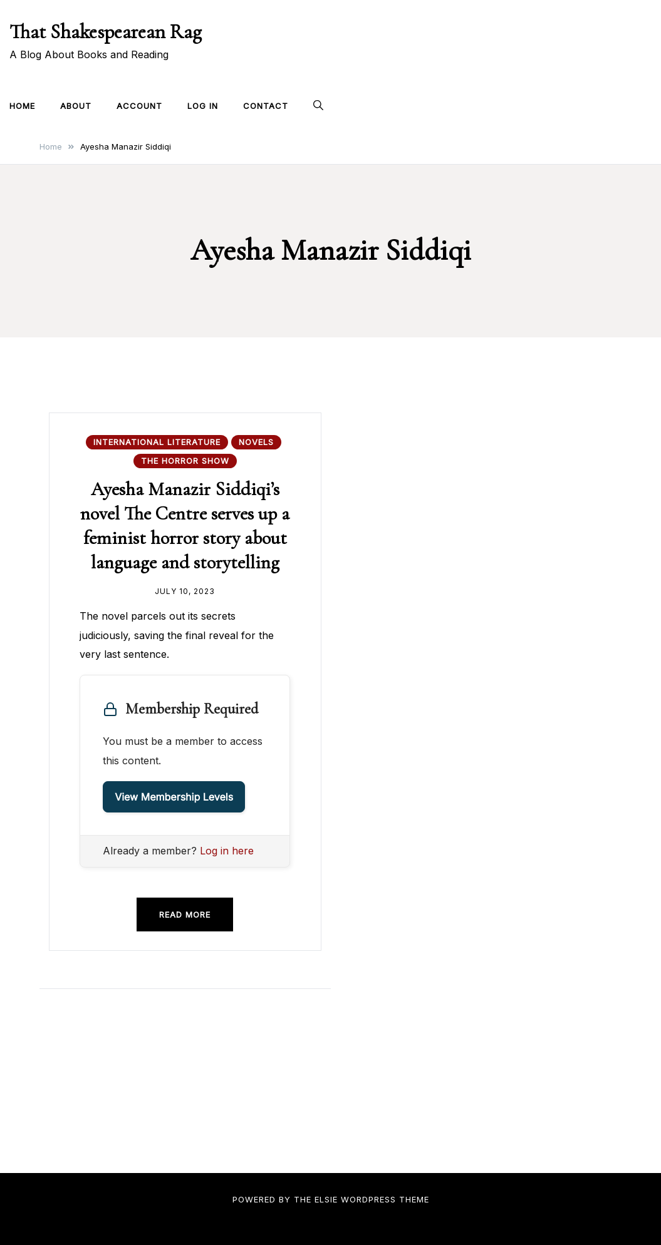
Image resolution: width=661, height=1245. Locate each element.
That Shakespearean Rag (105, 31)
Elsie (326, 1199)
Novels (256, 442)
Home (22, 106)
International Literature (157, 442)
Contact (265, 106)
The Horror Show (185, 461)
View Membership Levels (174, 797)
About (75, 106)
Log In (202, 106)
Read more (185, 914)
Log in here (227, 850)
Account (139, 106)
